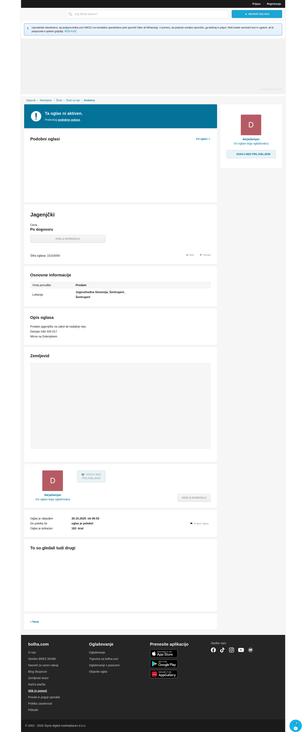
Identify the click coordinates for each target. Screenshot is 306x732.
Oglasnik (31, 100)
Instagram (231, 649)
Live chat (295, 726)
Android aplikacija (164, 664)
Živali (59, 100)
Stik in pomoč (37, 690)
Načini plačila (36, 684)
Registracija (274, 3)
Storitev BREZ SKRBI (42, 658)
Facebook (213, 649)
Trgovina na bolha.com (103, 658)
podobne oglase (69, 119)
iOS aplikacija (164, 653)
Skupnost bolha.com (250, 649)
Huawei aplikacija (164, 674)
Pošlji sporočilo (68, 238)
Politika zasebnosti (40, 703)
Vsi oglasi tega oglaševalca (52, 499)
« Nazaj (34, 621)
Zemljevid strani (38, 678)
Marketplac (46, 100)
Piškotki (33, 710)
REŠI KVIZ (71, 31)
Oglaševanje (97, 652)
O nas (32, 652)
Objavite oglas (98, 671)
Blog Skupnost (37, 671)
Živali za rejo (73, 100)
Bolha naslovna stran (42, 14)
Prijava (256, 3)
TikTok (222, 649)
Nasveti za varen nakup (43, 665)
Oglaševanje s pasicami (104, 665)
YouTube (241, 649)
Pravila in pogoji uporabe (44, 697)
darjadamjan (52, 495)
